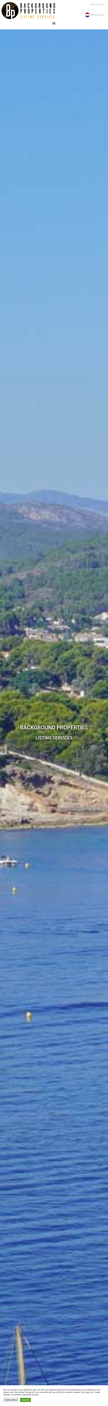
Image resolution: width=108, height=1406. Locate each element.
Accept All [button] (25, 1400)
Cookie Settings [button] (11, 1400)
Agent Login (97, 4)
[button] (54, 23)
